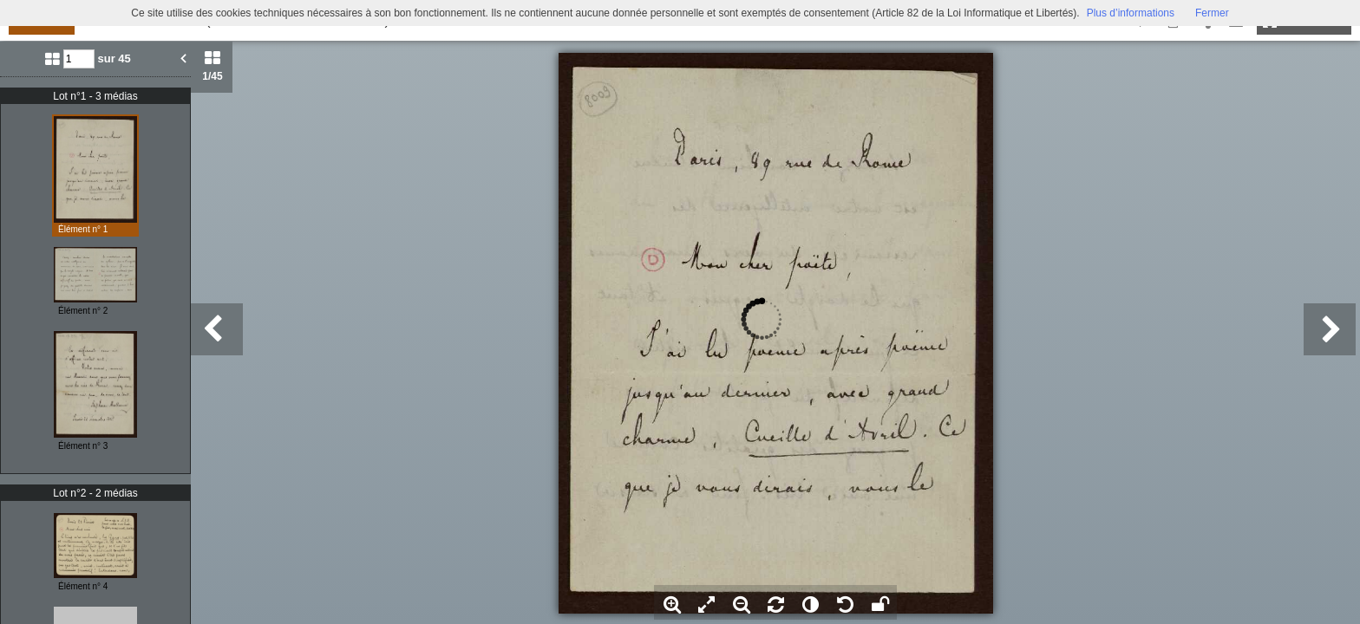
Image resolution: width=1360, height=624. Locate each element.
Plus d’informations (1130, 13)
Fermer (1212, 13)
